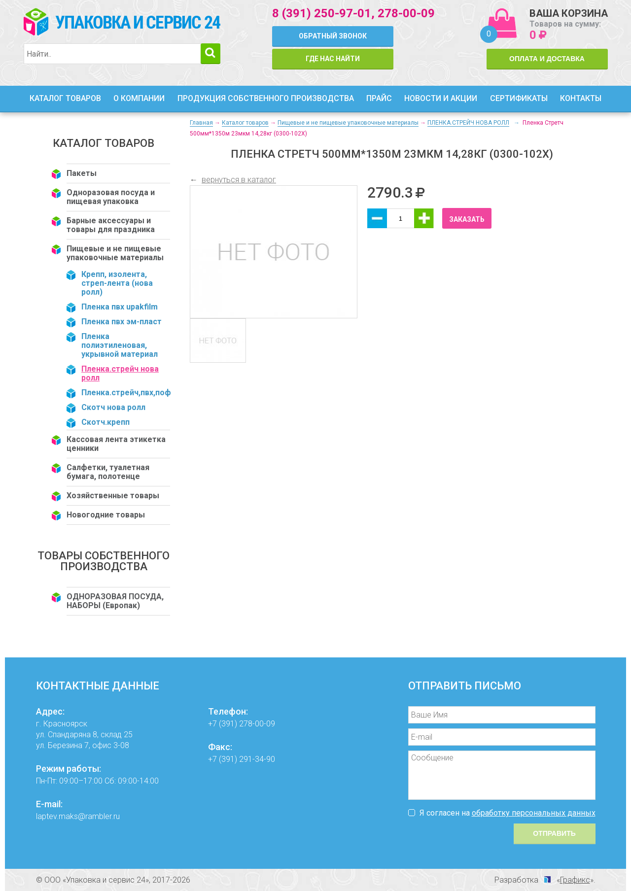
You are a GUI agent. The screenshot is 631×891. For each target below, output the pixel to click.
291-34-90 (257, 759)
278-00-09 (406, 13)
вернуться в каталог (239, 179)
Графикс (575, 880)
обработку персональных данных (534, 813)
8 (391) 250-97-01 (321, 13)
